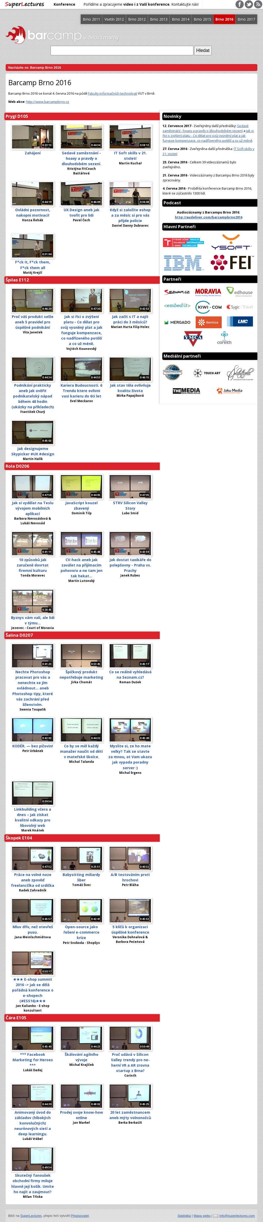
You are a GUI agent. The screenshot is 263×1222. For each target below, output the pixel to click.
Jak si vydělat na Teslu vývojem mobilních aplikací (32, 508)
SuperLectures (31, 1216)
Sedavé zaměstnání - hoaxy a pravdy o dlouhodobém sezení (206, 128)
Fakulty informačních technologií (112, 93)
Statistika (184, 1216)
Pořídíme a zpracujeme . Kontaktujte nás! (141, 4)
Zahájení (33, 152)
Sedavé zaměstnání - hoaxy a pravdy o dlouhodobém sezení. (81, 158)
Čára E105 (16, 1018)
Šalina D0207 (19, 635)
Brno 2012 (137, 19)
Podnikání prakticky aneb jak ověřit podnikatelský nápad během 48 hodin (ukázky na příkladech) (33, 396)
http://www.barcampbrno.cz (47, 101)
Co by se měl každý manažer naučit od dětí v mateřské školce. (81, 751)
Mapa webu (202, 1216)
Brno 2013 (158, 19)
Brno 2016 (224, 19)
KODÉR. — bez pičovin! (32, 745)
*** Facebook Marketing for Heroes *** (33, 1060)
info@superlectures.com (237, 1216)
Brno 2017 (246, 19)
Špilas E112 (17, 280)
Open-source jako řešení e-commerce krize (81, 932)
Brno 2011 (91, 19)
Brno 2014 (180, 19)
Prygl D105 (17, 116)
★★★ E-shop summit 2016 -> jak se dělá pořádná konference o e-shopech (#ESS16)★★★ (32, 990)
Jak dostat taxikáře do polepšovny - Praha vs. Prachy (130, 565)
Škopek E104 (19, 838)
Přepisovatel (80, 1216)
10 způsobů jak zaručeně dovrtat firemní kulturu (33, 565)
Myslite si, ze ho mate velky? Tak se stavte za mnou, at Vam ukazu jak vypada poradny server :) (130, 756)
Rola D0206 (17, 466)
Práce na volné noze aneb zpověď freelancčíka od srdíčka (32, 880)
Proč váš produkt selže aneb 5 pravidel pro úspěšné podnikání (32, 322)
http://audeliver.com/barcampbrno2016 (208, 217)
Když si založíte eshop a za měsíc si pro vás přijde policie (130, 215)
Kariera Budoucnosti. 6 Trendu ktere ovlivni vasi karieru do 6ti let (81, 391)
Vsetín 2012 (114, 19)
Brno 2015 (202, 19)
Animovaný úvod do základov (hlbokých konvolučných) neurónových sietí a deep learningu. (32, 1123)
